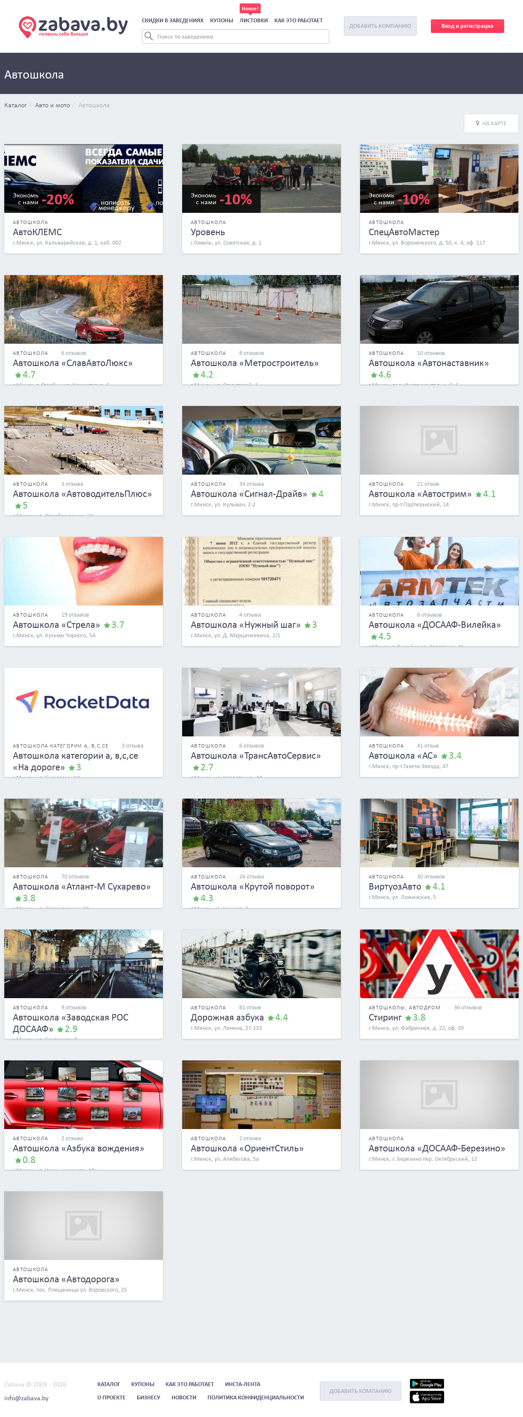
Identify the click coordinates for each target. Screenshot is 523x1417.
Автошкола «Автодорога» (66, 1279)
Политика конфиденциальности (255, 1397)
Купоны (221, 20)
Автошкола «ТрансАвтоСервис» (256, 755)
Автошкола (94, 105)
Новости (183, 1397)
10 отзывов (431, 353)
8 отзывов (251, 353)
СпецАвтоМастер (404, 232)
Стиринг (385, 1017)
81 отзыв (250, 1007)
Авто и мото (52, 105)
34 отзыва (251, 483)
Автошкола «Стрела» (56, 624)
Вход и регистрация (467, 26)
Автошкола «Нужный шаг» (246, 624)
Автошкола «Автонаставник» (429, 363)
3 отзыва (72, 483)
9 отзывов (73, 1007)
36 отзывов (468, 1007)
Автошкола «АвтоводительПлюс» (82, 493)
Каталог (15, 105)
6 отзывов (73, 353)
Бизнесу (148, 1397)
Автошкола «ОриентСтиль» (247, 1148)
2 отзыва (72, 1138)
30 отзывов (431, 876)
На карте (491, 123)
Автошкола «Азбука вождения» (78, 1148)
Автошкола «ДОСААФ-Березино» (437, 1148)
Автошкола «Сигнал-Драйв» (249, 493)
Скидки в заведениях (173, 20)
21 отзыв (428, 483)
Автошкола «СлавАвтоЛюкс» (73, 363)
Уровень (208, 232)
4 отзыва (250, 614)
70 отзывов (75, 876)
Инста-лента (242, 1384)
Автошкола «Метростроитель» (255, 363)
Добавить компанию (380, 26)
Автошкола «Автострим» (420, 493)
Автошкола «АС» (403, 755)
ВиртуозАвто (395, 886)
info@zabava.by (26, 1398)
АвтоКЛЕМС (37, 232)
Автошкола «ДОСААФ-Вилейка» (435, 624)
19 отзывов (75, 614)
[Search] (235, 36)
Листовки (254, 20)
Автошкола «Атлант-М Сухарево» (82, 886)
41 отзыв (428, 745)
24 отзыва (251, 876)
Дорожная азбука (227, 1017)
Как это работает (298, 20)
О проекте (111, 1397)
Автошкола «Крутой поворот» (253, 886)
